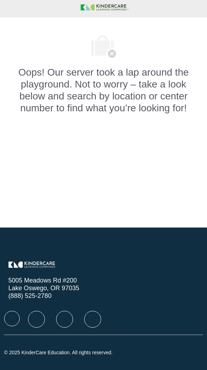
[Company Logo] (103, 6)
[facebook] (12, 318)
